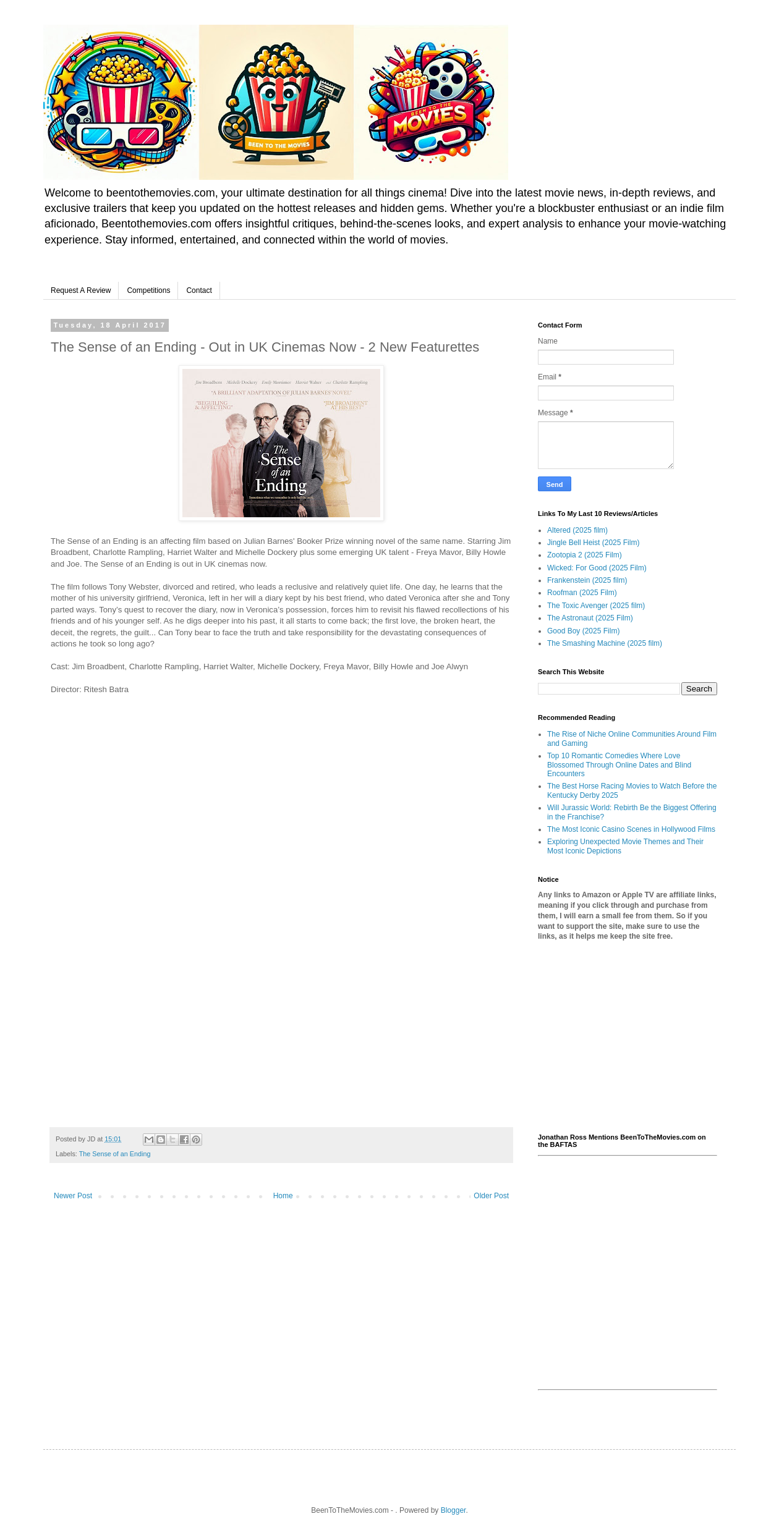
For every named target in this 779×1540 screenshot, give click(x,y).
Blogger (453, 1510)
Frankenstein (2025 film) (587, 580)
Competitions (148, 290)
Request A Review (81, 290)
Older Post (491, 1195)
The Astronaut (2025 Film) (590, 618)
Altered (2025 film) (577, 530)
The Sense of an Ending (115, 1153)
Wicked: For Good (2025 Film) (597, 568)
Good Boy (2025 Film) (583, 631)
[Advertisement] (627, 1037)
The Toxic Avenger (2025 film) (596, 605)
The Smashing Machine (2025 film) (604, 643)
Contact (198, 290)
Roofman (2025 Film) (582, 592)
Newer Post (73, 1195)
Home (283, 1195)
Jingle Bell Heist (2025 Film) (593, 542)
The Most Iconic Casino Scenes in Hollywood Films (631, 829)
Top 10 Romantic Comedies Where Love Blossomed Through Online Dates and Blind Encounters (619, 764)
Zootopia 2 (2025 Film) (584, 555)
